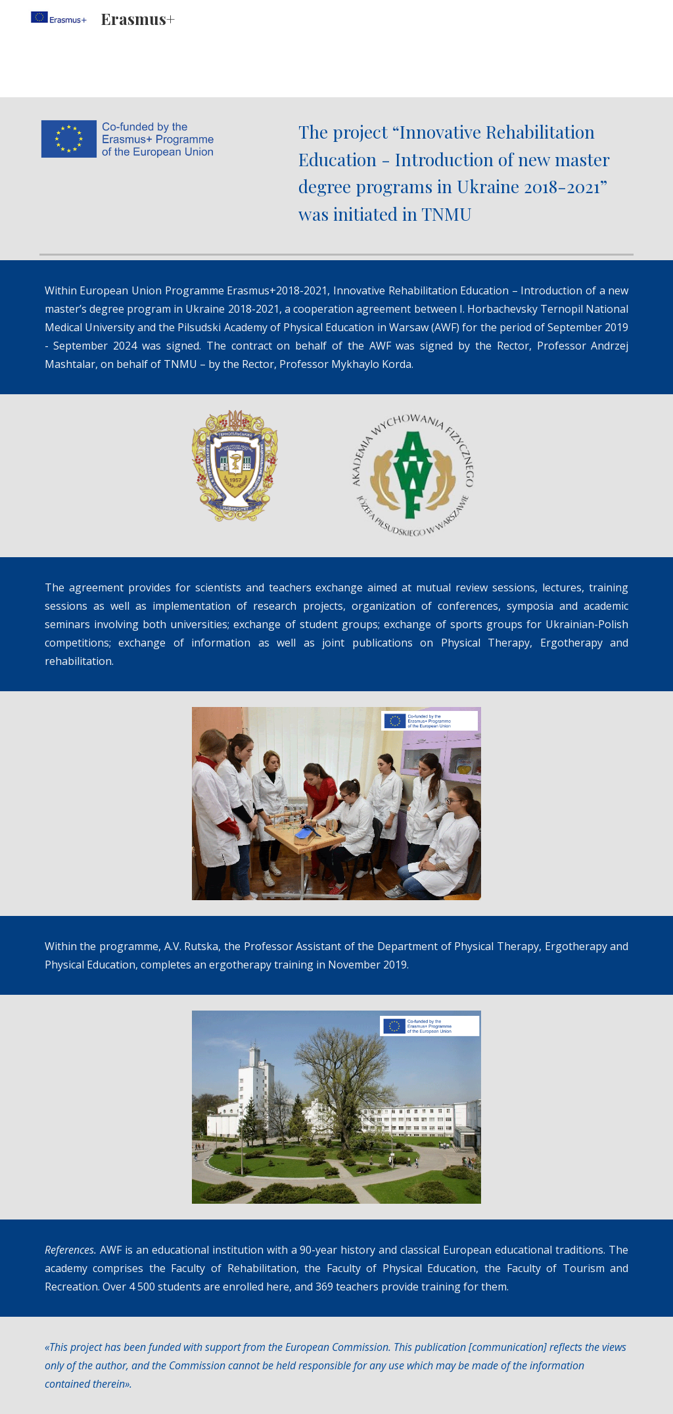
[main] (463, 173)
